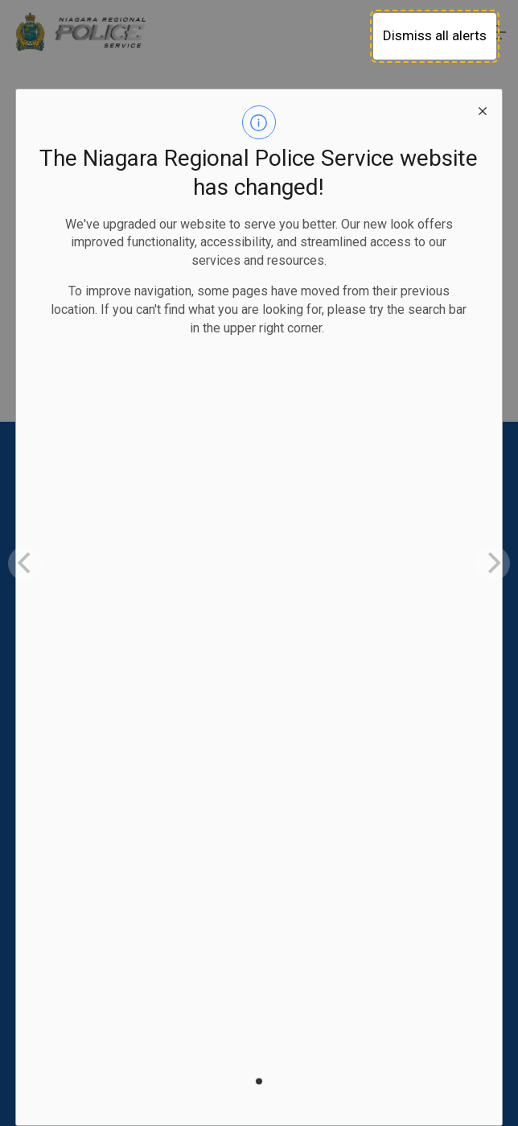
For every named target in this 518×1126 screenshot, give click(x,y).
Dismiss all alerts (435, 35)
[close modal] (482, 108)
